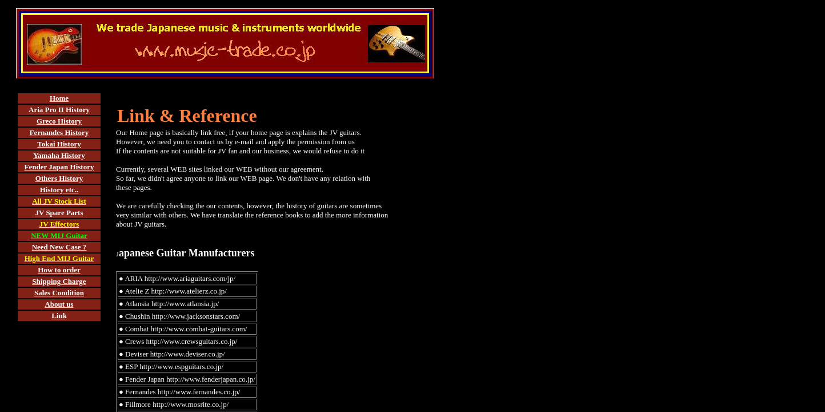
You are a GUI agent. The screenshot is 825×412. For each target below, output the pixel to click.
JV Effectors (59, 224)
